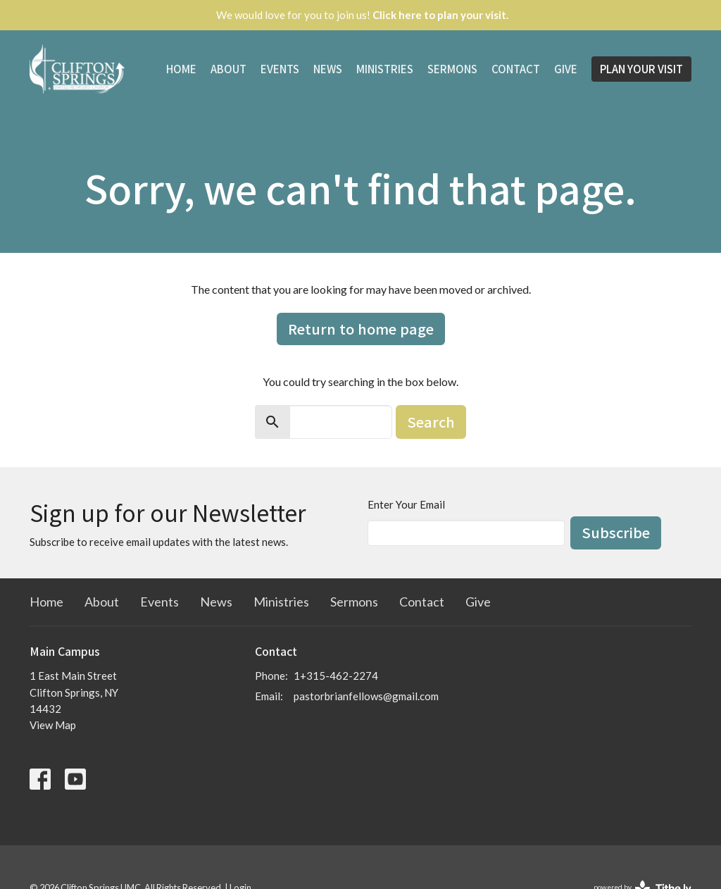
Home (181, 68)
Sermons (452, 68)
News (327, 68)
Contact (515, 68)
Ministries (384, 68)
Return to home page (361, 328)
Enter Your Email (406, 504)
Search (431, 421)
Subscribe (616, 532)
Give (565, 68)
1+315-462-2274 (336, 675)
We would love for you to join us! (362, 14)
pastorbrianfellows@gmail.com (366, 696)
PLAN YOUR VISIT (641, 68)
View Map (53, 725)
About (228, 68)
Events (280, 68)
